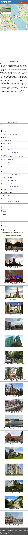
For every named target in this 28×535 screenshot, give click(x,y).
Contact (26, 528)
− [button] (26, 28)
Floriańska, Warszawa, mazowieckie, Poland (14, 250)
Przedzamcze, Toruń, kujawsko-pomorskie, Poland (14, 443)
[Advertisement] (14, 46)
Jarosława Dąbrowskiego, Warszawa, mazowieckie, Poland (14, 363)
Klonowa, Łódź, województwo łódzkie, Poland (14, 395)
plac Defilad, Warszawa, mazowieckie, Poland (14, 266)
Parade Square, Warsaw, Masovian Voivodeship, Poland (14, 282)
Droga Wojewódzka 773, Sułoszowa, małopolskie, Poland (14, 492)
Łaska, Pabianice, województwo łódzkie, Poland (14, 411)
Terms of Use (17, 528)
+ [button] (26, 27)
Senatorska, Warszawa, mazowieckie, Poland (14, 314)
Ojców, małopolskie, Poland (14, 508)
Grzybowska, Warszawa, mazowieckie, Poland (14, 347)
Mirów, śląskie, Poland (14, 476)
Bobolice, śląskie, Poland (14, 459)
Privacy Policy (22, 528)
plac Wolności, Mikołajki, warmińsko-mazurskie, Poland (14, 427)
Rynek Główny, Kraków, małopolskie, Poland (14, 524)
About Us (12, 528)
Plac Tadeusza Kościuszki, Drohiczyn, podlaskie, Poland (14, 379)
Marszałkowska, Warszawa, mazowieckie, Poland (14, 298)
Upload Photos (24, 2)
